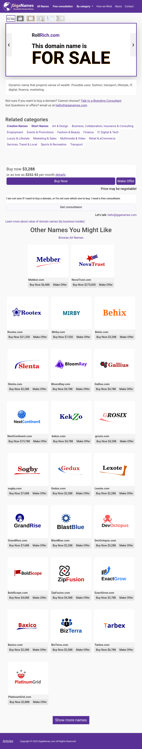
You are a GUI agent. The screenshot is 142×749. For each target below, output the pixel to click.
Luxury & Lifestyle (18, 138)
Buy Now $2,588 (63, 649)
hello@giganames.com (71, 105)
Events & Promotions (40, 132)
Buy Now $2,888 (20, 702)
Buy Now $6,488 (40, 284)
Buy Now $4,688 (19, 597)
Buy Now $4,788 (63, 389)
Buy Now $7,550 (63, 337)
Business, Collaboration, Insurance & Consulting (102, 126)
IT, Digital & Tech (107, 132)
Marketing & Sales (45, 138)
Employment (15, 132)
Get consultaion (71, 207)
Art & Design (60, 126)
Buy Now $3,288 (106, 337)
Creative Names (17, 126)
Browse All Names (71, 237)
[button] (85, 6)
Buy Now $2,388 (63, 493)
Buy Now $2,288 (19, 389)
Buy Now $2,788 (106, 597)
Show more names (71, 720)
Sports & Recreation (54, 144)
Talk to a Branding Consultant (101, 101)
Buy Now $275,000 (84, 284)
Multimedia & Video (72, 138)
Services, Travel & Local (22, 144)
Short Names (39, 126)
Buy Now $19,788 (19, 441)
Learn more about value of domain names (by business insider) (45, 221)
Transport (76, 144)
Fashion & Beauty (68, 132)
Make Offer (125, 181)
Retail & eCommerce (102, 138)
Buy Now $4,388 (63, 597)
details (60, 175)
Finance (88, 132)
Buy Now (61, 181)
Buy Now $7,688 (19, 493)
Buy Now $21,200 (19, 337)
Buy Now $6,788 (106, 649)
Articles (8, 741)
